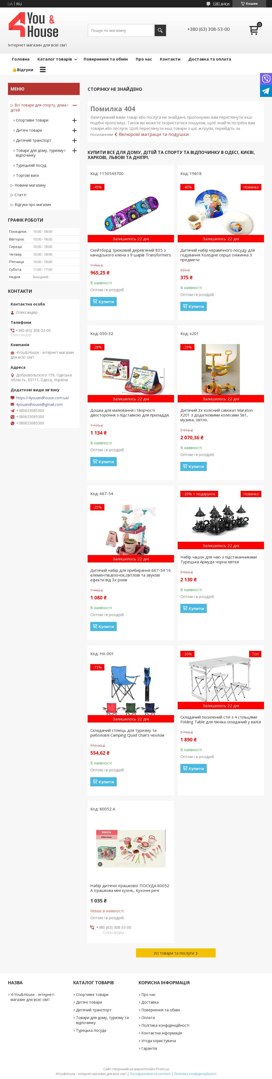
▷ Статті (18, 194)
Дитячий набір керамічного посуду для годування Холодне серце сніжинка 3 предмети (217, 255)
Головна (20, 59)
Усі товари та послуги (174, 953)
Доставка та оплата (209, 59)
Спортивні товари (32, 120)
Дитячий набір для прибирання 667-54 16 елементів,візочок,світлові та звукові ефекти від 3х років (130, 575)
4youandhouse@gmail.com (39, 404)
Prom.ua (162, 1069)
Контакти (170, 59)
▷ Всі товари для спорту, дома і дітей (39, 107)
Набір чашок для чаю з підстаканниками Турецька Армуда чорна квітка (218, 559)
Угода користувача (158, 1040)
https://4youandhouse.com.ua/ (42, 398)
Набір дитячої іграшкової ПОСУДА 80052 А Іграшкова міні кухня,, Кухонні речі (129, 888)
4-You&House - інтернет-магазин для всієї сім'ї (33, 997)
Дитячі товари (29, 130)
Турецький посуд (31, 165)
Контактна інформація (161, 1032)
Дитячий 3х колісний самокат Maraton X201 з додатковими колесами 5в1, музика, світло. (216, 415)
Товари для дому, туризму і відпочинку (40, 153)
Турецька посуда (91, 1030)
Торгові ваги (27, 175)
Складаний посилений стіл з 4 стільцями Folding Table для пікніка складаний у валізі (220, 719)
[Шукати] (160, 30)
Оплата (148, 1017)
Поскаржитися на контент (150, 1074)
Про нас (144, 59)
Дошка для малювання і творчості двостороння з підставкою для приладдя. (129, 412)
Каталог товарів (54, 59)
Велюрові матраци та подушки (154, 134)
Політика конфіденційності (165, 1025)
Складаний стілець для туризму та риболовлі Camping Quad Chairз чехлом (127, 732)
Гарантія (149, 1048)
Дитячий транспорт (34, 140)
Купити (106, 301)
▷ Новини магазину (28, 185)
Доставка (150, 1002)
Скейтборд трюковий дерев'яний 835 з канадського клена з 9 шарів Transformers (130, 252)
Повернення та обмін (106, 59)
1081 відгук (221, 3)
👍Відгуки (22, 69)
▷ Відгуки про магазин (31, 204)
